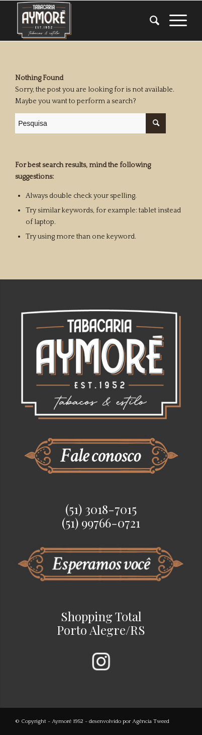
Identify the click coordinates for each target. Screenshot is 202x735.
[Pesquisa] (149, 21)
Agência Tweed (150, 721)
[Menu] (173, 21)
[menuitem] (149, 21)
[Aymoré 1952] (83, 21)
